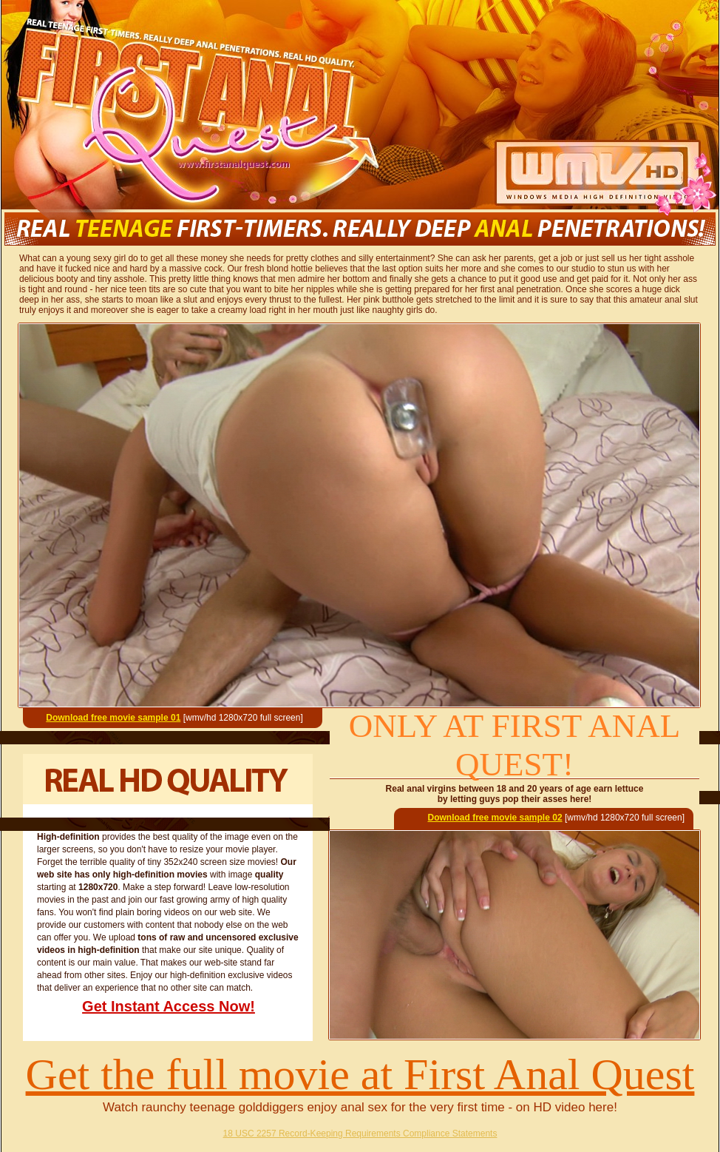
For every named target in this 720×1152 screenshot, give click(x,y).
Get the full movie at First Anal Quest (360, 1074)
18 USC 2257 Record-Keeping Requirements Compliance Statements (360, 1133)
